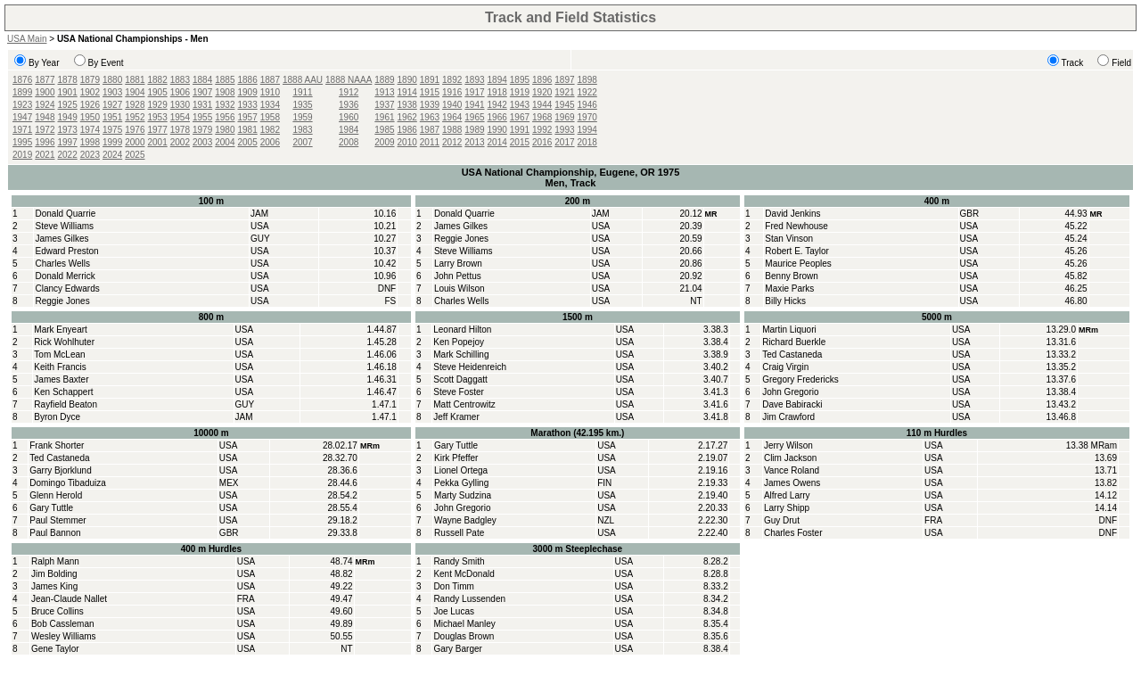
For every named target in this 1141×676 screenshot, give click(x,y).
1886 (248, 80)
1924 (44, 105)
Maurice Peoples (798, 263)
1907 (202, 92)
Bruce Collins (57, 611)
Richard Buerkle (793, 342)
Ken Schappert (63, 392)
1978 (180, 130)
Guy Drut (782, 520)
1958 (270, 117)
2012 (452, 142)
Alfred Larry (787, 495)
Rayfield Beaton (65, 404)
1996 (44, 142)
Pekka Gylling (461, 483)
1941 (474, 105)
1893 (474, 80)
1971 (22, 130)
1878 (68, 80)
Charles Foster (793, 533)
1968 (542, 117)
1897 (564, 80)
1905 (158, 92)
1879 (90, 80)
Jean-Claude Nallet (69, 599)
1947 (22, 117)
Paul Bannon (54, 533)
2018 (587, 142)
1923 (22, 105)
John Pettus (457, 276)
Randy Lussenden (469, 599)
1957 (248, 117)
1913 (384, 92)
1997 (68, 142)
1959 (302, 117)
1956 (224, 117)
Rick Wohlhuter (64, 342)
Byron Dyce (57, 417)
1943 (519, 105)
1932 (224, 105)
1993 (564, 130)
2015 (519, 142)
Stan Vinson (789, 238)
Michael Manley (464, 624)
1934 (270, 105)
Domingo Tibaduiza (67, 483)
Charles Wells (62, 263)
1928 (134, 105)
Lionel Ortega (461, 470)
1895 (519, 80)
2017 (564, 142)
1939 (429, 105)
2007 (302, 142)
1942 (497, 105)
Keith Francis (60, 367)
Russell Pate (459, 533)
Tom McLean (59, 354)
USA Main (26, 39)
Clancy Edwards (67, 288)
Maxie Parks (789, 288)
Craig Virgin (785, 367)
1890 (407, 80)
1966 (497, 117)
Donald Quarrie (65, 213)
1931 (202, 105)
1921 (564, 92)
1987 (429, 130)
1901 (68, 92)
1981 (248, 130)
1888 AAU (303, 80)
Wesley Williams (63, 636)
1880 (112, 80)
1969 (564, 117)
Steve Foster (458, 392)
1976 (134, 130)
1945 (564, 105)
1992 (542, 130)
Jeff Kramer (456, 417)
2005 (248, 142)
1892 (452, 80)
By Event (106, 63)
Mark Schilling (460, 354)
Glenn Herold (55, 495)
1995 (22, 142)
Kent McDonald (463, 574)
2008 (348, 142)
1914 (407, 92)
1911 (302, 92)
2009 (384, 142)
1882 (158, 80)
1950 (90, 117)
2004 (224, 142)
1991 (519, 130)
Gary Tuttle (51, 508)
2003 (202, 142)
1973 (68, 130)
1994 (587, 130)
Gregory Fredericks (800, 379)
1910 (270, 92)
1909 (248, 92)
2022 (68, 155)
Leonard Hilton (462, 329)
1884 (202, 80)
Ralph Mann (55, 561)
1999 (112, 142)
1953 (158, 117)
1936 (348, 105)
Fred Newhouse (796, 226)
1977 (158, 130)
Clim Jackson (790, 458)
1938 (407, 105)
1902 (90, 92)
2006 (270, 142)
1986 (407, 130)
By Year (44, 63)
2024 (112, 155)
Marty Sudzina (462, 495)
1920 (542, 92)
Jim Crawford (788, 417)
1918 (497, 92)
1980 (224, 130)
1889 (384, 80)
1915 (429, 92)
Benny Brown (791, 276)
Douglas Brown (463, 636)
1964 (452, 117)
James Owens (792, 483)
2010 (407, 142)
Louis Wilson (459, 288)
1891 (429, 80)
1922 (587, 92)
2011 (429, 142)
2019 (22, 155)
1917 (474, 92)
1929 (158, 105)
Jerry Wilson (788, 445)
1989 (474, 130)
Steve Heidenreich (469, 367)
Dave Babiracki (792, 404)
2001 (158, 142)
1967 (519, 117)
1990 (497, 130)
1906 (180, 92)
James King (54, 586)
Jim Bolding (54, 574)
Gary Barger (457, 649)
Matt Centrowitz (464, 404)
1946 (587, 105)
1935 (302, 105)
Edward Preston (66, 251)
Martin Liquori (789, 329)
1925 (68, 105)
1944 (542, 105)
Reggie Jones (62, 301)
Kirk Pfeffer (456, 458)
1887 (270, 80)
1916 (452, 92)
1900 (44, 92)
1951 (112, 117)
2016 (542, 142)
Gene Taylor (55, 649)
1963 (429, 117)
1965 (474, 117)
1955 (202, 117)
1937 (384, 105)
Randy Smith (458, 561)
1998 (90, 142)
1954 (180, 117)
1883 (180, 80)
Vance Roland (791, 470)
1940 (452, 105)
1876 (22, 80)
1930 (180, 105)
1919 (519, 92)
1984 (348, 130)
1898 (587, 80)
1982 (270, 130)
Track (1073, 63)
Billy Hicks (785, 301)
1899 (22, 92)
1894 (497, 80)
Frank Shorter (56, 445)
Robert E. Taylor (797, 251)
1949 (68, 117)
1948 (44, 117)
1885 (224, 80)
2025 (134, 155)
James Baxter (61, 379)
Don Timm (453, 586)
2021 (44, 155)
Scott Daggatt (460, 379)
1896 (542, 80)
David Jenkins (792, 213)
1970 (587, 117)
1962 (407, 117)
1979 (202, 130)
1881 (134, 80)
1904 (134, 92)
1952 (134, 117)
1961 (384, 117)
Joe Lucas (453, 611)
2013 (474, 142)
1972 (44, 130)
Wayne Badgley (465, 520)
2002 (180, 142)
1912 (348, 92)
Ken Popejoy (458, 342)
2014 (497, 142)
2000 (134, 142)
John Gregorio (790, 392)
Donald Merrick (64, 276)
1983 (302, 130)
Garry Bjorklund (60, 470)
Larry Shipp (786, 508)
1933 (248, 105)
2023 (90, 155)
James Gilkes (61, 238)
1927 (112, 105)
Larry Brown (458, 263)
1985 (384, 130)
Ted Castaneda (792, 354)
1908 (224, 92)
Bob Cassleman (62, 624)
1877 (44, 80)
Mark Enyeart (60, 329)
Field (1121, 63)
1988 (452, 130)
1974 (90, 130)
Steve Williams (64, 226)
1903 (112, 92)
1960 (348, 117)
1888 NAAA (348, 80)
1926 (90, 105)
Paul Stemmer (57, 520)
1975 (112, 130)
